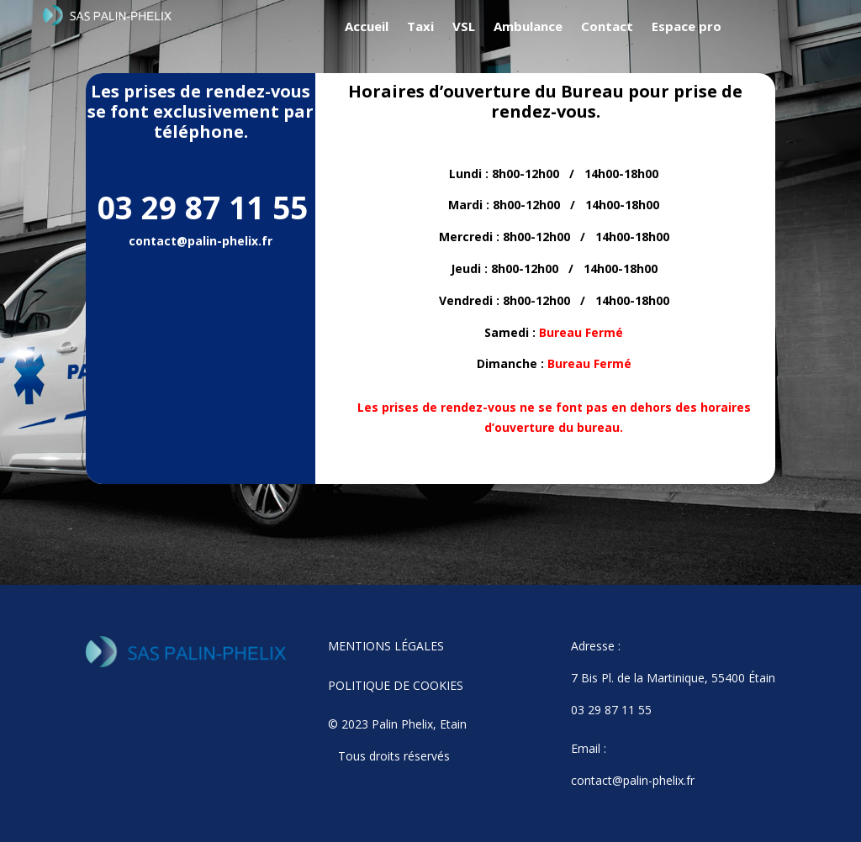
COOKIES (438, 685)
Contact (607, 27)
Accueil (366, 27)
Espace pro (686, 27)
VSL (463, 27)
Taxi (420, 27)
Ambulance (528, 27)
